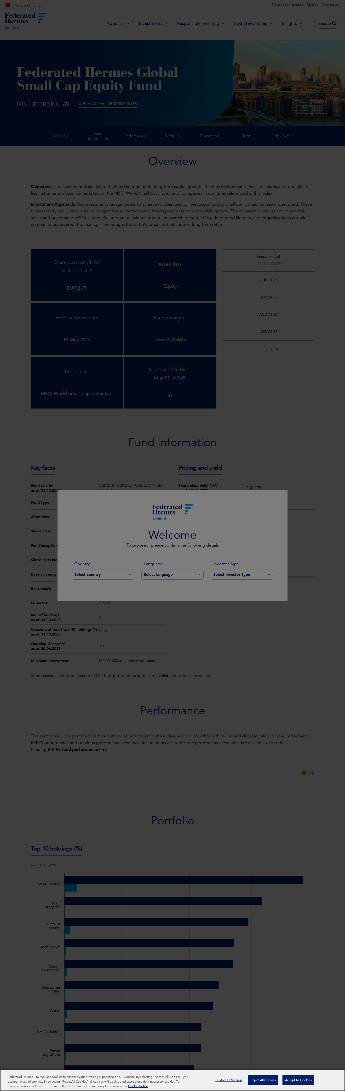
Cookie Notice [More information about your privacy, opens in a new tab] (138, 1086)
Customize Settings (228, 1080)
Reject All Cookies (263, 1080)
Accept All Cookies (298, 1080)
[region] (172, 1080)
